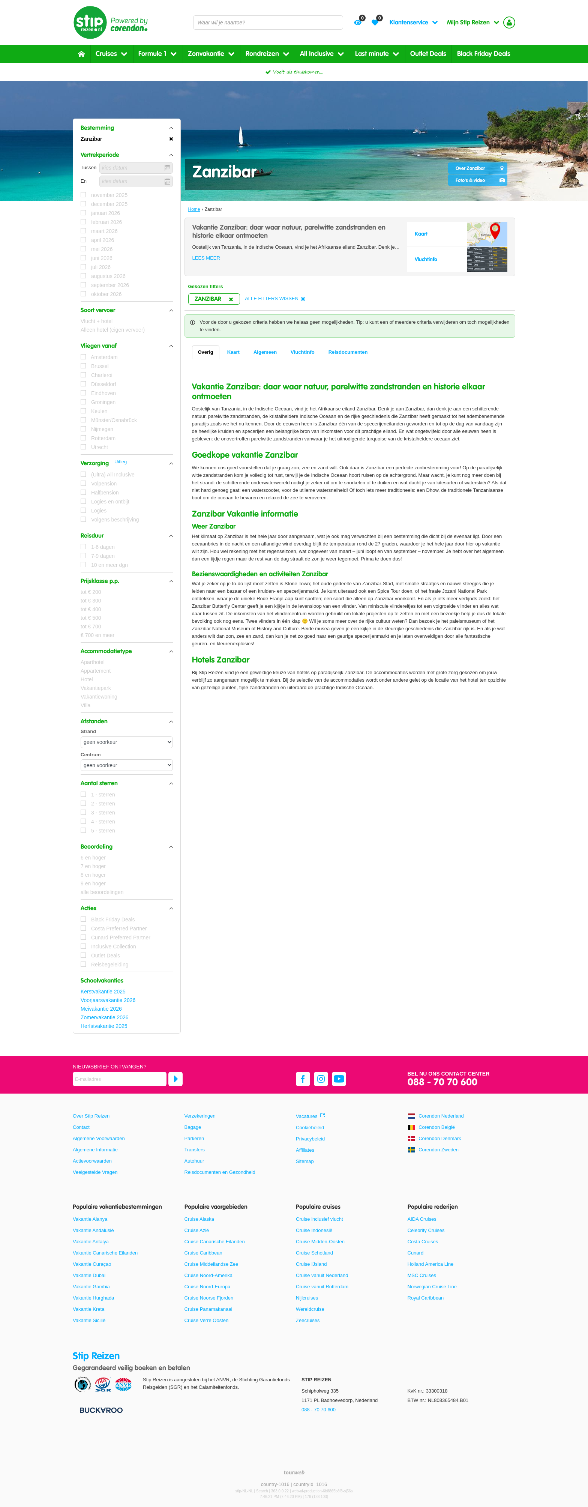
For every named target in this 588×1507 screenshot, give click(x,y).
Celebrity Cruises (426, 1230)
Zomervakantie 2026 (105, 1017)
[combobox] (268, 22)
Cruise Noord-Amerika (208, 1275)
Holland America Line (431, 1264)
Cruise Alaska (199, 1219)
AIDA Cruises (422, 1219)
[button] (127, 128)
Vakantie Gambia (91, 1286)
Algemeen (265, 352)
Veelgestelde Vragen (95, 1172)
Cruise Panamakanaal (208, 1309)
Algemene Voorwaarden (99, 1138)
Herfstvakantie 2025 (104, 1026)
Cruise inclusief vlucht (319, 1219)
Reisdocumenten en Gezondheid (219, 1172)
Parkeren (194, 1138)
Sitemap (305, 1161)
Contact (81, 1127)
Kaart (233, 352)
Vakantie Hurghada (93, 1298)
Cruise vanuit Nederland (322, 1275)
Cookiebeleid (310, 1127)
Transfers (194, 1149)
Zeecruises (308, 1320)
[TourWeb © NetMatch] (294, 1472)
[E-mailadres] (119, 1079)
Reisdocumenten (348, 352)
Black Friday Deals (483, 54)
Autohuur (194, 1161)
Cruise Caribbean (203, 1253)
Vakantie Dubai (89, 1275)
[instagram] (321, 1079)
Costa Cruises (423, 1241)
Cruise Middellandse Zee (211, 1264)
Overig (205, 352)
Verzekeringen (200, 1116)
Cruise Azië (196, 1230)
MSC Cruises (422, 1275)
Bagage (192, 1127)
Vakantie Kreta (88, 1309)
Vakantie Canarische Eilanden (105, 1253)
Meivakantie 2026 (101, 1009)
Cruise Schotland (314, 1253)
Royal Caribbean (426, 1298)
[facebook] (303, 1079)
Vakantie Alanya (90, 1219)
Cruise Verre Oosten (206, 1320)
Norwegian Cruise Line (432, 1286)
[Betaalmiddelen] (100, 1409)
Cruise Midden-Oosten (320, 1241)
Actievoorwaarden (92, 1161)
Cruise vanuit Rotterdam (322, 1286)
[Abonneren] (175, 1079)
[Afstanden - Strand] (127, 742)
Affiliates (305, 1150)
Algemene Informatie (95, 1149)
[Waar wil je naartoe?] (268, 22)
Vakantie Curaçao (92, 1264)
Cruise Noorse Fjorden (209, 1298)
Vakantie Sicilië (89, 1320)
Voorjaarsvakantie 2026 (108, 1000)
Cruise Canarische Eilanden (214, 1241)
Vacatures (307, 1116)
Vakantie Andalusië (93, 1230)
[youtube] (339, 1079)
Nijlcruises (307, 1298)
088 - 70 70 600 (442, 1082)
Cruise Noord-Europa (207, 1286)
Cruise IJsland (311, 1264)
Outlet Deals (428, 54)
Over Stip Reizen (91, 1116)
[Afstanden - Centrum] (127, 765)
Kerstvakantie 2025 (103, 992)
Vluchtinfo (303, 352)
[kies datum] (136, 168)
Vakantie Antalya (91, 1241)
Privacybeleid (310, 1139)
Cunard (416, 1253)
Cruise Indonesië (314, 1230)
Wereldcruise (310, 1309)
